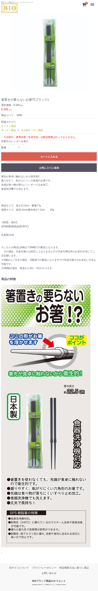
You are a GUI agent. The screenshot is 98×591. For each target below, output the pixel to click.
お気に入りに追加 (49, 167)
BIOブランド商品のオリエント (49, 581)
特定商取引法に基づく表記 (74, 567)
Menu (93, 3)
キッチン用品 (8, 126)
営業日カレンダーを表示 (14, 141)
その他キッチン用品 (32, 130)
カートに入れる (49, 156)
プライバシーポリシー (44, 567)
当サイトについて (19, 567)
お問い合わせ (49, 573)
